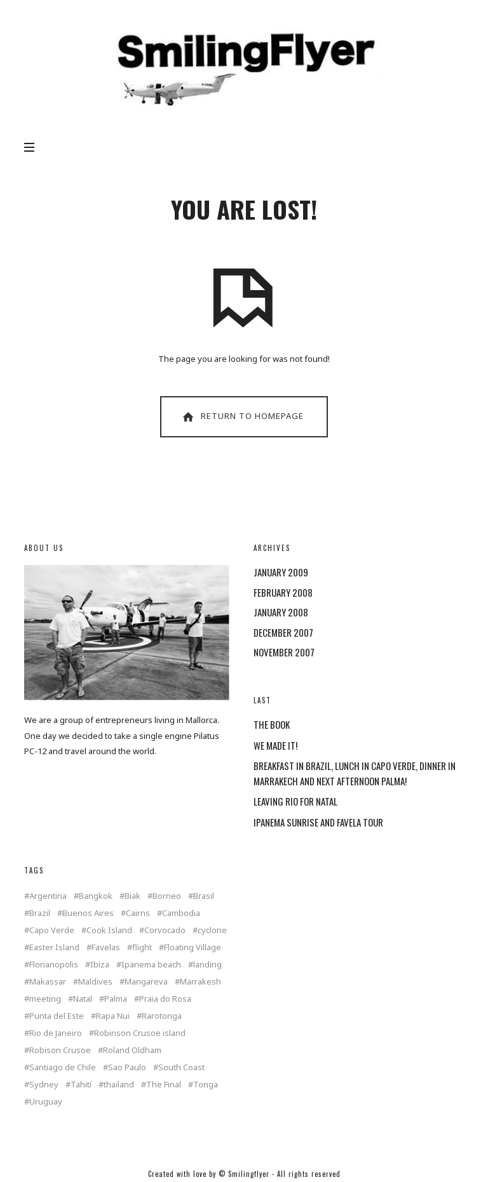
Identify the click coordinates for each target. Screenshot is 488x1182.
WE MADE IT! (275, 745)
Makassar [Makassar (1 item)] (47, 982)
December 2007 (283, 632)
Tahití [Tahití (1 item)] (81, 1084)
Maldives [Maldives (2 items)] (95, 982)
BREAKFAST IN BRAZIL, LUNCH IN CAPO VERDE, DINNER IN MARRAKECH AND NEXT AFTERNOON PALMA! (355, 773)
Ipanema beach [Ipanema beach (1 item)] (151, 964)
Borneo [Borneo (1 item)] (166, 896)
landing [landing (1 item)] (207, 964)
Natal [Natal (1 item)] (82, 999)
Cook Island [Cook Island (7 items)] (109, 930)
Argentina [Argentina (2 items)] (48, 896)
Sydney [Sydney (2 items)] (43, 1084)
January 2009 (281, 572)
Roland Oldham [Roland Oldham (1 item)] (132, 1050)
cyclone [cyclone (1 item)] (212, 930)
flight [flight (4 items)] (142, 947)
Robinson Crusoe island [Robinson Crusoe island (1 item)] (140, 1033)
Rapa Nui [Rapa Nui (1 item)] (113, 1016)
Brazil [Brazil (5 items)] (39, 913)
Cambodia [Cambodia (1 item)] (181, 913)
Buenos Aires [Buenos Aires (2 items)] (88, 913)
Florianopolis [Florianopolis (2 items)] (53, 964)
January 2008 (281, 612)
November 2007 (284, 652)
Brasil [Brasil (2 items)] (203, 896)
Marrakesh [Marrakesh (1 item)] (200, 982)
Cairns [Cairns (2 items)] (138, 913)
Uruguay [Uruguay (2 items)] (45, 1102)
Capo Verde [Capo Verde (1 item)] (51, 930)
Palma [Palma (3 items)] (115, 999)
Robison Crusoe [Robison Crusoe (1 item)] (60, 1050)
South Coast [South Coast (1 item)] (181, 1067)
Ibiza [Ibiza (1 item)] (99, 964)
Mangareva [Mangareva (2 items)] (146, 982)
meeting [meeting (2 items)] (45, 999)
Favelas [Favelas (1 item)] (106, 947)
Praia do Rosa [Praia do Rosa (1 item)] (165, 999)
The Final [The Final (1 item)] (163, 1084)
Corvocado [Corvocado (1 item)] (165, 930)
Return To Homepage (242, 416)
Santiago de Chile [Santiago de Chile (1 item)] (62, 1067)
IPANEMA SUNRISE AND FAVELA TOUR (318, 822)
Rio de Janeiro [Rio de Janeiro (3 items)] (55, 1033)
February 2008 (283, 592)
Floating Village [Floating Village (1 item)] (192, 947)
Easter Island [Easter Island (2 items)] (54, 947)
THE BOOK (272, 724)
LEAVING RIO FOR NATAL (295, 801)
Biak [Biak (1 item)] (132, 896)
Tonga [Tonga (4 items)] (205, 1084)
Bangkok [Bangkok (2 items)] (95, 896)
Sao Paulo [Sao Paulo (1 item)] (127, 1067)
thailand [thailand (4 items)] (119, 1084)
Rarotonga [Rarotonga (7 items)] (162, 1016)
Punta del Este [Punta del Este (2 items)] (56, 1016)
